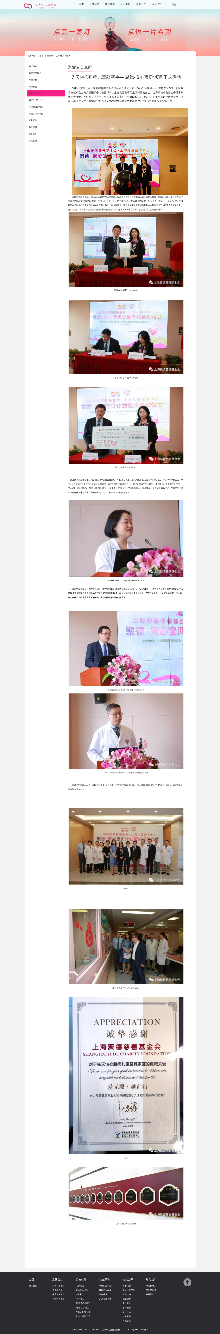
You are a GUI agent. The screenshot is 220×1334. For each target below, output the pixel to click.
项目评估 (126, 1312)
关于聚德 (33, 66)
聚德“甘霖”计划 (36, 100)
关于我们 (126, 1285)
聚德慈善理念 (35, 73)
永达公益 (94, 4)
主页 (81, 4)
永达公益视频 (105, 1299)
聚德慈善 (110, 4)
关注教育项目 (58, 1299)
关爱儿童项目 (58, 1285)
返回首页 (33, 1285)
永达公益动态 (105, 1285)
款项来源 (33, 127)
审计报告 (33, 86)
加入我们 (156, 4)
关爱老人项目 (58, 1290)
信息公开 (141, 4)
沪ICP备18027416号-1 (137, 1329)
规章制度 (33, 80)
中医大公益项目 (36, 107)
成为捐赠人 (151, 1285)
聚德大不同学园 (36, 113)
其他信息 (33, 140)
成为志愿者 (151, 1290)
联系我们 (150, 1294)
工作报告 (126, 1303)
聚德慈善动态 (105, 1290)
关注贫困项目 (58, 1294)
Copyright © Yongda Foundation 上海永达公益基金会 (96, 1329)
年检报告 (33, 120)
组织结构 (126, 1294)
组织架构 (33, 134)
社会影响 (125, 4)
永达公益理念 (128, 1290)
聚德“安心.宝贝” (36, 93)
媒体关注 (103, 1294)
